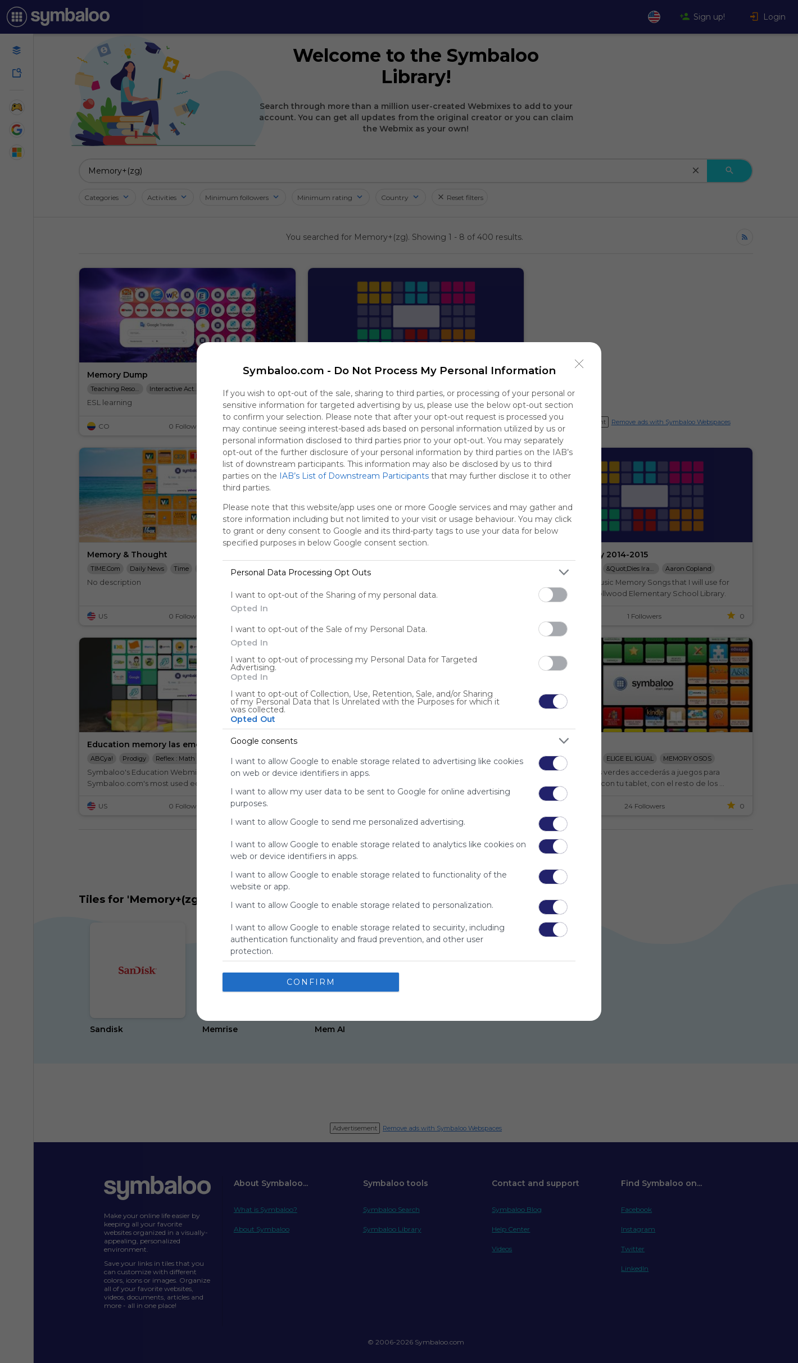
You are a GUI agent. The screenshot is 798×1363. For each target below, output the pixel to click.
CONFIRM (311, 982)
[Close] (579, 364)
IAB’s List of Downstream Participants (354, 476)
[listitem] (399, 572)
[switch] (553, 594)
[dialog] (399, 681)
